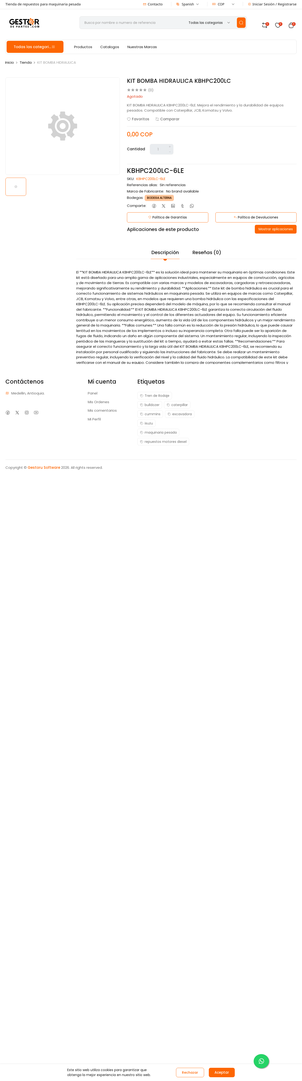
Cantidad (136, 149)
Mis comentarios (102, 410)
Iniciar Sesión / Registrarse (272, 4)
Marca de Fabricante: (145, 191)
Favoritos (138, 119)
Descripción (165, 252)
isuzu (146, 423)
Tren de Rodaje (154, 395)
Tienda (26, 62)
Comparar (167, 119)
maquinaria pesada (158, 432)
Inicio (9, 62)
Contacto (153, 4)
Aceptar (221, 1072)
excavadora (180, 414)
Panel (92, 393)
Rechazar (190, 1072)
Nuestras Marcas (142, 46)
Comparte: (136, 205)
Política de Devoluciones (256, 217)
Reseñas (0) (207, 252)
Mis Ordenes (98, 401)
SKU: (130, 178)
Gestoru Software (44, 467)
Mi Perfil (94, 419)
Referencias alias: (142, 184)
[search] (241, 22)
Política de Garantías (167, 217)
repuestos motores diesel (163, 441)
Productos (83, 46)
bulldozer (149, 404)
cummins (150, 414)
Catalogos (109, 46)
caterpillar (177, 404)
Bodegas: (135, 197)
